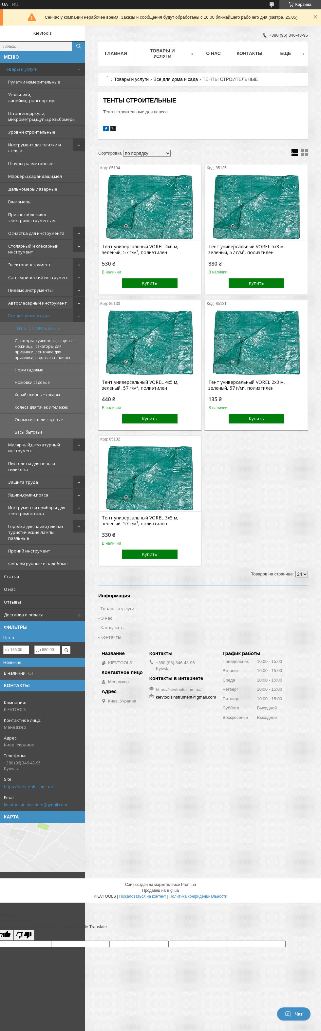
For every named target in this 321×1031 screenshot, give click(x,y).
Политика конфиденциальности (198, 896)
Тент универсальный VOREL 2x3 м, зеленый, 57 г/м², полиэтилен (246, 385)
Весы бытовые (29, 432)
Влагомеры (19, 202)
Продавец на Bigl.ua (160, 890)
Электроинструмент (29, 265)
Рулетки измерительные (34, 82)
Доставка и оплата (24, 615)
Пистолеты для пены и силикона (31, 466)
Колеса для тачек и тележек (41, 407)
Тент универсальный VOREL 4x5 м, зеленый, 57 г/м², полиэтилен (140, 385)
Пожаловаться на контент (142, 896)
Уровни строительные (31, 132)
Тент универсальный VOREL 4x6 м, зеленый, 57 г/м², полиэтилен (140, 249)
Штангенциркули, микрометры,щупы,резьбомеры (42, 116)
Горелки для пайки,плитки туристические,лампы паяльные (35, 532)
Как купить (112, 627)
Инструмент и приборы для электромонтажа (36, 510)
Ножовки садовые (32, 382)
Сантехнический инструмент (38, 277)
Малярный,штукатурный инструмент (34, 448)
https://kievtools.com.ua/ (28, 787)
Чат (294, 1014)
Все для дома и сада (29, 316)
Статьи (11, 576)
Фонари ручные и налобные (38, 564)
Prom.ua (188, 884)
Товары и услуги (21, 69)
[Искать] (78, 46)
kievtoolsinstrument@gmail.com (35, 805)
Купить (149, 283)
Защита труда (23, 482)
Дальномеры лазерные (32, 189)
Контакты (249, 53)
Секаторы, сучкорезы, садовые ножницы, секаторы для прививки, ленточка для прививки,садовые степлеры (45, 349)
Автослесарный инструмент (37, 303)
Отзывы (12, 602)
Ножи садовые (29, 370)
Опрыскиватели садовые (39, 419)
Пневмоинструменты (30, 290)
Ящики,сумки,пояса (28, 495)
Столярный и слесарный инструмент (33, 249)
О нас (9, 589)
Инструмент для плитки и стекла (34, 148)
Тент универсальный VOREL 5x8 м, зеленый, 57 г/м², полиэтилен (246, 249)
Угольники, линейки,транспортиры (33, 97)
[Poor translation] (23, 935)
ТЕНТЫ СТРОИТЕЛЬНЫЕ (37, 328)
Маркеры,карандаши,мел (35, 176)
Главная (116, 53)
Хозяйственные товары (37, 395)
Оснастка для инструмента (36, 233)
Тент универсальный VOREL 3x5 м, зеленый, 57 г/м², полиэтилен (140, 521)
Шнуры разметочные (30, 163)
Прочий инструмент (29, 551)
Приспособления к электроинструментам (32, 217)
